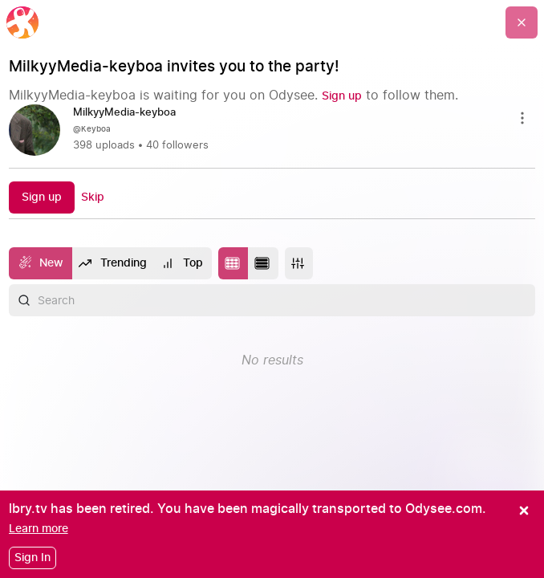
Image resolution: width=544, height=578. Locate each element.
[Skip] (92, 197)
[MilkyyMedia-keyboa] (131, 113)
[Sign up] (342, 96)
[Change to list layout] (263, 263)
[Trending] (113, 263)
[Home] (22, 22)
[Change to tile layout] (233, 263)
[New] (40, 263)
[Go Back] (521, 22)
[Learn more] (38, 528)
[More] (299, 263)
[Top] (183, 263)
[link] (272, 130)
